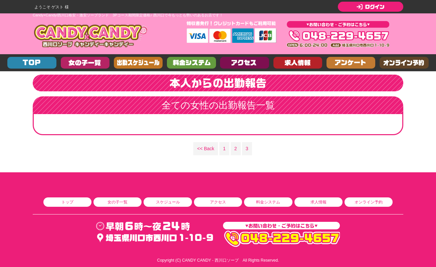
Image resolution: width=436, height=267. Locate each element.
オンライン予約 (369, 202)
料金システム (268, 202)
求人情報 (318, 202)
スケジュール (168, 202)
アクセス (218, 202)
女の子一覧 (117, 202)
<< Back (205, 148)
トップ (67, 202)
